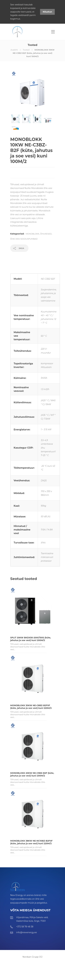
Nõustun (47, 11)
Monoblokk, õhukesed (39, 234)
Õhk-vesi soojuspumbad (24, 239)
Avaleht (14, 50)
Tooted (26, 50)
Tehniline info (19, 261)
